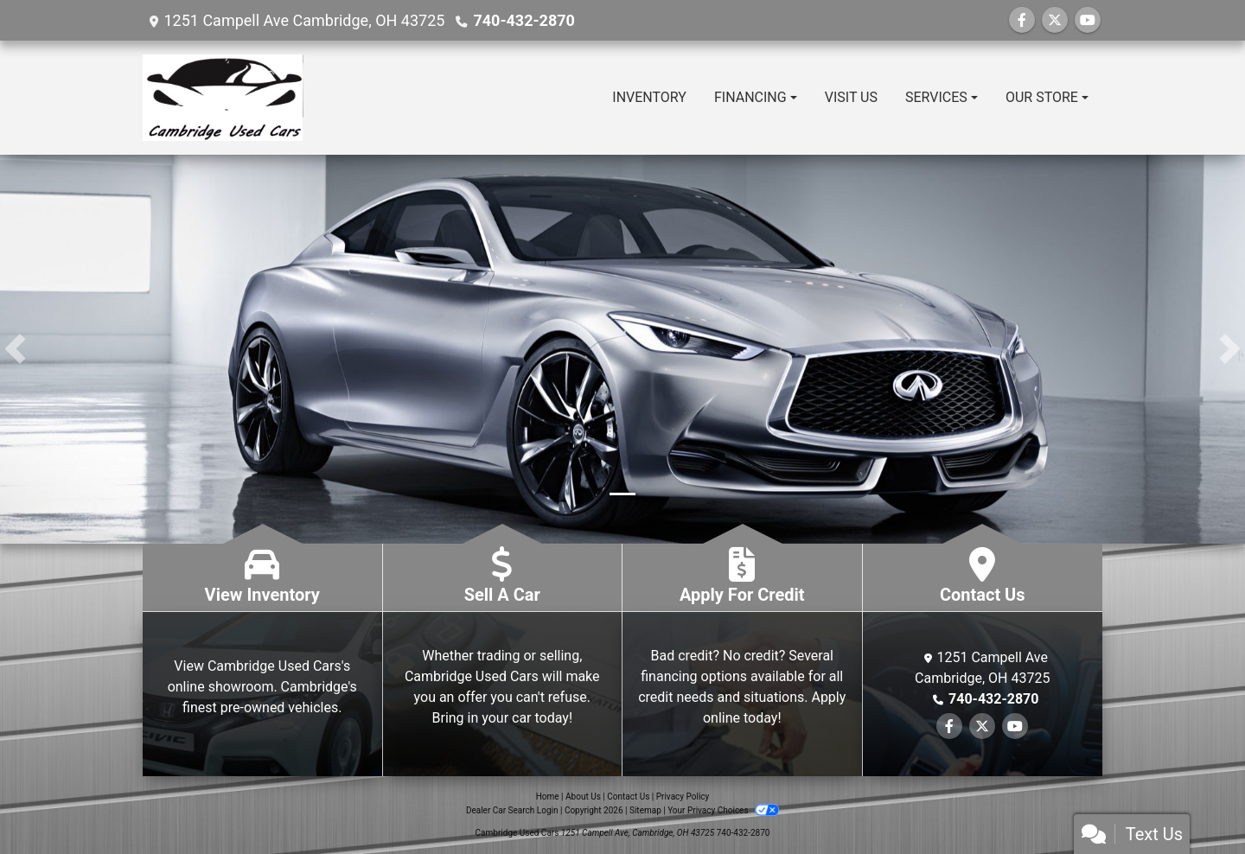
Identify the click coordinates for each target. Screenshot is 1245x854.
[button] (15, 349)
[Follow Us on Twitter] (1055, 20)
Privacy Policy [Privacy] (683, 796)
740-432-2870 (523, 20)
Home (547, 796)
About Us (583, 796)
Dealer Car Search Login (512, 810)
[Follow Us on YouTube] (1088, 20)
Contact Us (628, 796)
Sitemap (645, 810)
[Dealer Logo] (223, 97)
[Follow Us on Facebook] (1022, 20)
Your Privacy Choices (723, 810)
